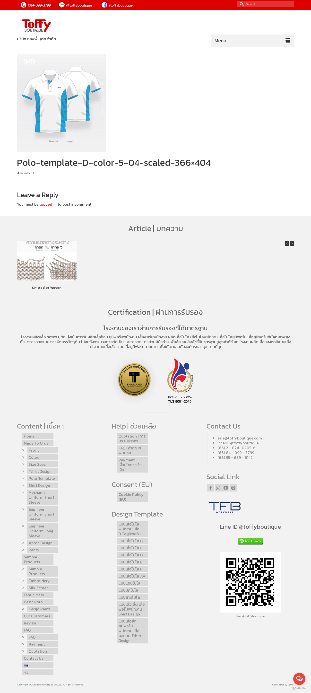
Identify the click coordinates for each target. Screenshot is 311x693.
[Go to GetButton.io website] (299, 688)
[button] (292, 243)
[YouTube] (225, 487)
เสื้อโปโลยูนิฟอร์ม (233, 337)
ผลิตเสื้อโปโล (178, 337)
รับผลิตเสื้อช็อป (95, 337)
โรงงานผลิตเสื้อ (33, 337)
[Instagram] (218, 487)
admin (28, 173)
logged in (48, 204)
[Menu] (252, 41)
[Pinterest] (233, 487)
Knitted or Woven (46, 287)
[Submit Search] (241, 4)
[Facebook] (210, 487)
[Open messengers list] (299, 679)
